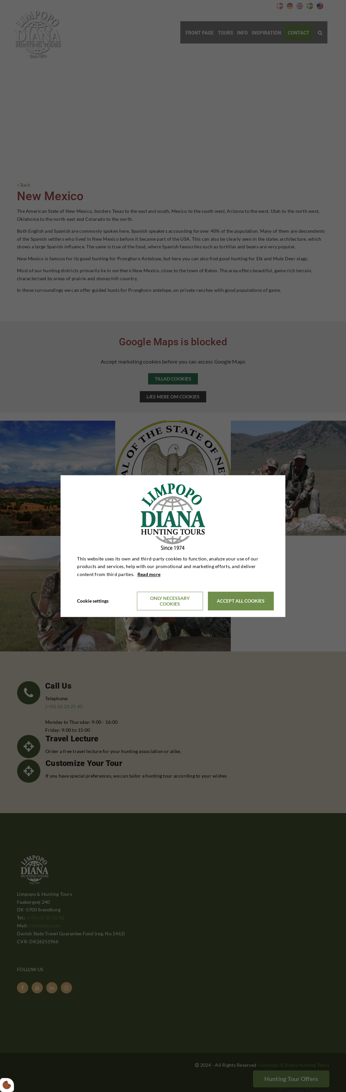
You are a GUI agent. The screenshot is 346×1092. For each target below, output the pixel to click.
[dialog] (172, 546)
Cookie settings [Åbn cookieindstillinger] (93, 601)
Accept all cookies (241, 601)
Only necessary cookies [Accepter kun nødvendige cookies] (170, 601)
